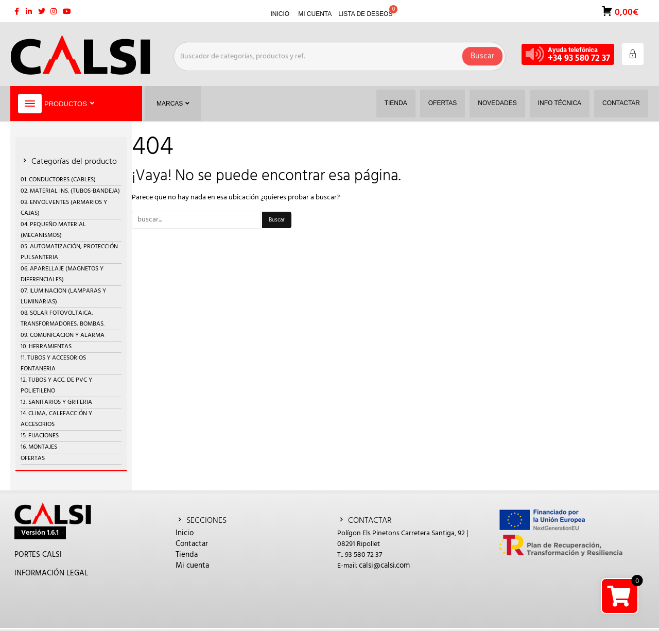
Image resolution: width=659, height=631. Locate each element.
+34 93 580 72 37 (579, 58)
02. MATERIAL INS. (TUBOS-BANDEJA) (70, 191)
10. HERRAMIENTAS (46, 347)
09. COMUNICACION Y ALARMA (63, 335)
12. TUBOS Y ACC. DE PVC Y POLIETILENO (56, 385)
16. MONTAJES (39, 447)
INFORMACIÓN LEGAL (51, 573)
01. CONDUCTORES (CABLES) (58, 180)
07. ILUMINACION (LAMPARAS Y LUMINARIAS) (63, 296)
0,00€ (625, 11)
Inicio (185, 533)
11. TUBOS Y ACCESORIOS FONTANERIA (53, 363)
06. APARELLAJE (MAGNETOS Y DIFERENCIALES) (62, 274)
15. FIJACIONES (40, 436)
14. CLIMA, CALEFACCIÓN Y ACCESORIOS (56, 419)
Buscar (482, 54)
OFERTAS (33, 458)
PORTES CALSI (38, 555)
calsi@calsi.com (384, 565)
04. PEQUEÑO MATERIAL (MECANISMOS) (53, 230)
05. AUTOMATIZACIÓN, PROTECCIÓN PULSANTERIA (69, 252)
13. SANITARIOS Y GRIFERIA (56, 402)
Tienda (187, 555)
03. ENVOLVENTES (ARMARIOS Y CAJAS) (64, 207)
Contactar (192, 544)
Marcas (173, 103)
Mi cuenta (192, 565)
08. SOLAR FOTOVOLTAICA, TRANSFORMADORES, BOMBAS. (63, 318)
